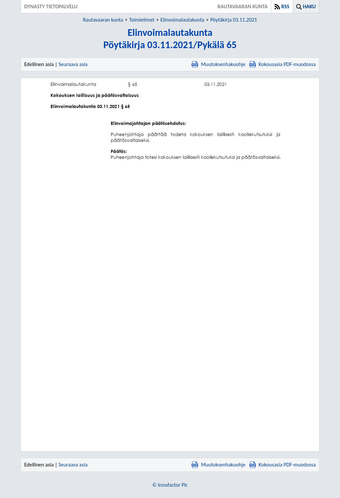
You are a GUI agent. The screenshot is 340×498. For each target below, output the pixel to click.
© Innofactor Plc (170, 485)
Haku (309, 6)
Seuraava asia (73, 64)
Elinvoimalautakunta (182, 20)
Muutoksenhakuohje (218, 64)
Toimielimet (141, 20)
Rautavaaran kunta (103, 20)
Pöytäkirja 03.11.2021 (233, 20)
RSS (285, 6)
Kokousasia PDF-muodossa (282, 64)
